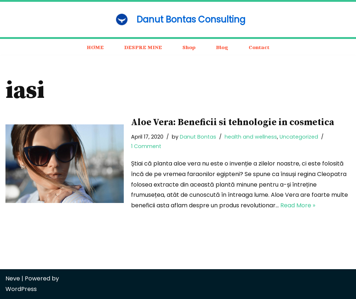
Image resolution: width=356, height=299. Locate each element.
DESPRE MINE (143, 47)
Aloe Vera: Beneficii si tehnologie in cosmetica (232, 122)
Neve (12, 278)
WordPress (21, 289)
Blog (222, 47)
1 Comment (146, 146)
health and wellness (251, 136)
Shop (188, 47)
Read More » (297, 205)
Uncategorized (299, 136)
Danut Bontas (198, 136)
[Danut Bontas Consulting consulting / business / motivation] (178, 19)
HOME (95, 47)
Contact (259, 47)
